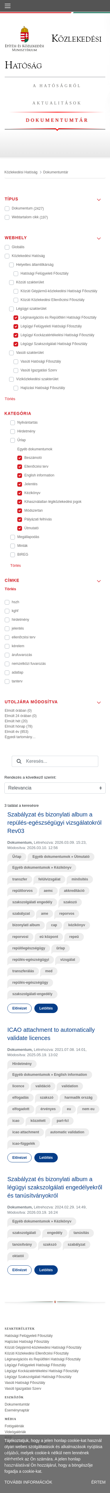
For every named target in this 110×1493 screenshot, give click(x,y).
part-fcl (63, 1121)
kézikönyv (76, 925)
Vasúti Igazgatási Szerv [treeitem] (23, 1389)
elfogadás (20, 1097)
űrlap (60, 948)
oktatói (18, 1256)
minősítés (80, 879)
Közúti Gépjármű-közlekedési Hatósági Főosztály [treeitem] (43, 1347)
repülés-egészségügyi (30, 960)
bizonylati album (26, 925)
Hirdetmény (22, 1064)
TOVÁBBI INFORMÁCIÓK (28, 1482)
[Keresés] (19, 761)
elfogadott (20, 1109)
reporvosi (20, 937)
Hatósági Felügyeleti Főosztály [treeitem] (29, 1336)
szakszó (70, 902)
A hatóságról (57, 86)
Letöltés (46, 1008)
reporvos (66, 914)
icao (15, 1121)
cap (54, 925)
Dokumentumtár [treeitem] (17, 1404)
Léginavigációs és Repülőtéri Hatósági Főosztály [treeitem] (43, 1359)
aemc (48, 891)
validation (70, 1086)
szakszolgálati (24, 1233)
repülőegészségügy (28, 948)
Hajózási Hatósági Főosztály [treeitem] (27, 1342)
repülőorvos (22, 891)
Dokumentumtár (57, 120)
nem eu (88, 1109)
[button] (55, 197)
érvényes (48, 1109)
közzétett (38, 1121)
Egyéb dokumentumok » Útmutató (61, 857)
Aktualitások (57, 103)
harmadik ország (78, 1097)
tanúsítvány (22, 1244)
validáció (42, 1086)
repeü (74, 937)
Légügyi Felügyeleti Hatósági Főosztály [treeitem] (35, 1365)
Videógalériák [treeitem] (15, 1432)
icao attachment (25, 1132)
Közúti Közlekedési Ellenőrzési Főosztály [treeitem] (37, 1353)
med (49, 971)
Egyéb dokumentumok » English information (49, 1075)
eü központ (49, 937)
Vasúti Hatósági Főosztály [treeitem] (25, 1383)
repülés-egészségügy (30, 982)
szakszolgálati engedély (32, 902)
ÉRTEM (98, 1482)
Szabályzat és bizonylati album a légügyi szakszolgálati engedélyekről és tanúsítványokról (54, 1187)
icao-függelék (23, 1144)
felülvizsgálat (49, 879)
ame (44, 914)
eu (69, 1109)
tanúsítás (81, 1233)
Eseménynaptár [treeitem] (17, 1410)
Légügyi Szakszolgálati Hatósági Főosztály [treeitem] (38, 1377)
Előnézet (19, 1008)
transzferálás (23, 971)
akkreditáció (74, 891)
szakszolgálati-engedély (32, 994)
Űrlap (16, 857)
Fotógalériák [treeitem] (14, 1426)
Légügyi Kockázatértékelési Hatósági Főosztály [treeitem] (41, 1371)
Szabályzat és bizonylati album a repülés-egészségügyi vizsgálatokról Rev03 (54, 822)
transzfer (19, 879)
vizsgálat (67, 960)
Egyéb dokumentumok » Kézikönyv (41, 867)
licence (18, 1086)
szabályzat (21, 914)
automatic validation (67, 1132)
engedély (54, 1233)
